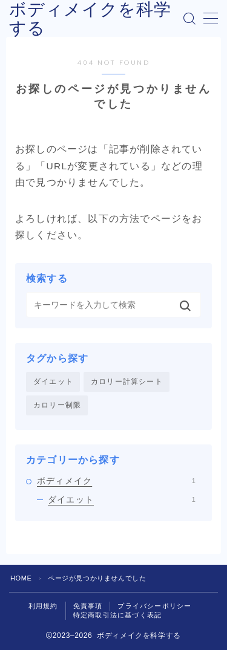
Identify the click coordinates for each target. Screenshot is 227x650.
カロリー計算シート (127, 381)
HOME (20, 578)
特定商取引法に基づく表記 (117, 615)
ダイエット (53, 381)
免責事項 (88, 605)
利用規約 (43, 605)
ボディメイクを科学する (90, 18)
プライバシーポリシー (154, 605)
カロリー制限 (57, 405)
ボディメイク (116, 481)
